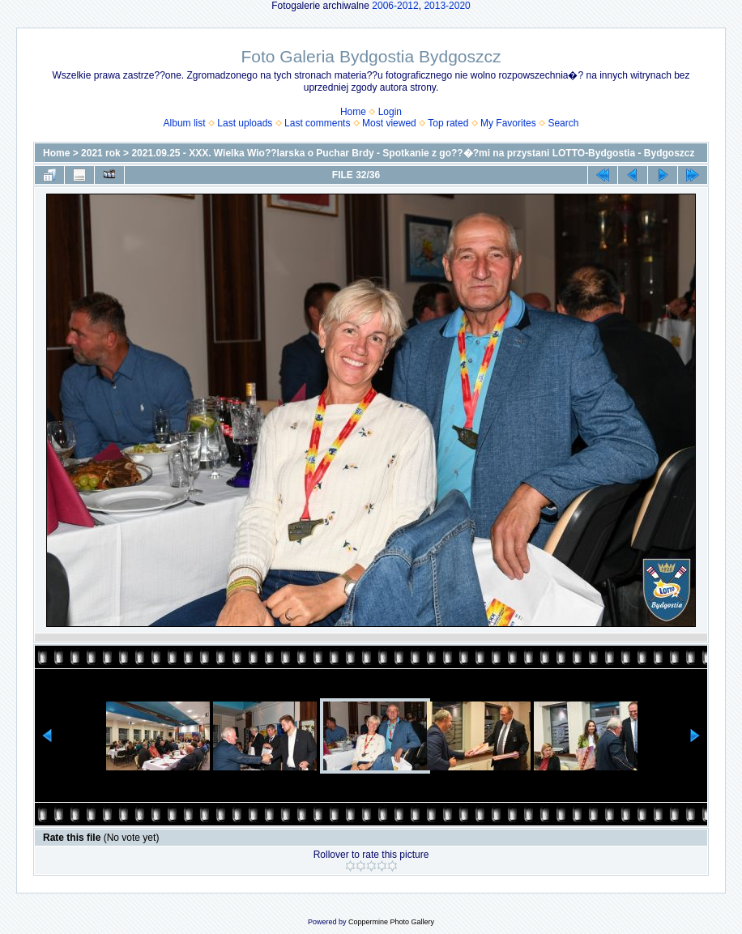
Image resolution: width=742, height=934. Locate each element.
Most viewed (389, 123)
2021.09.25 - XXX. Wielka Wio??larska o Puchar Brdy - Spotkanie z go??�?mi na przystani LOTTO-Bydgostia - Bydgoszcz (412, 153)
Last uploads (244, 123)
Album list (185, 123)
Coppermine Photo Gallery (391, 922)
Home (353, 111)
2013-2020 (447, 5)
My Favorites (508, 123)
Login (390, 111)
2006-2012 (395, 5)
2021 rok (101, 153)
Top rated (448, 123)
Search (563, 123)
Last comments (317, 123)
